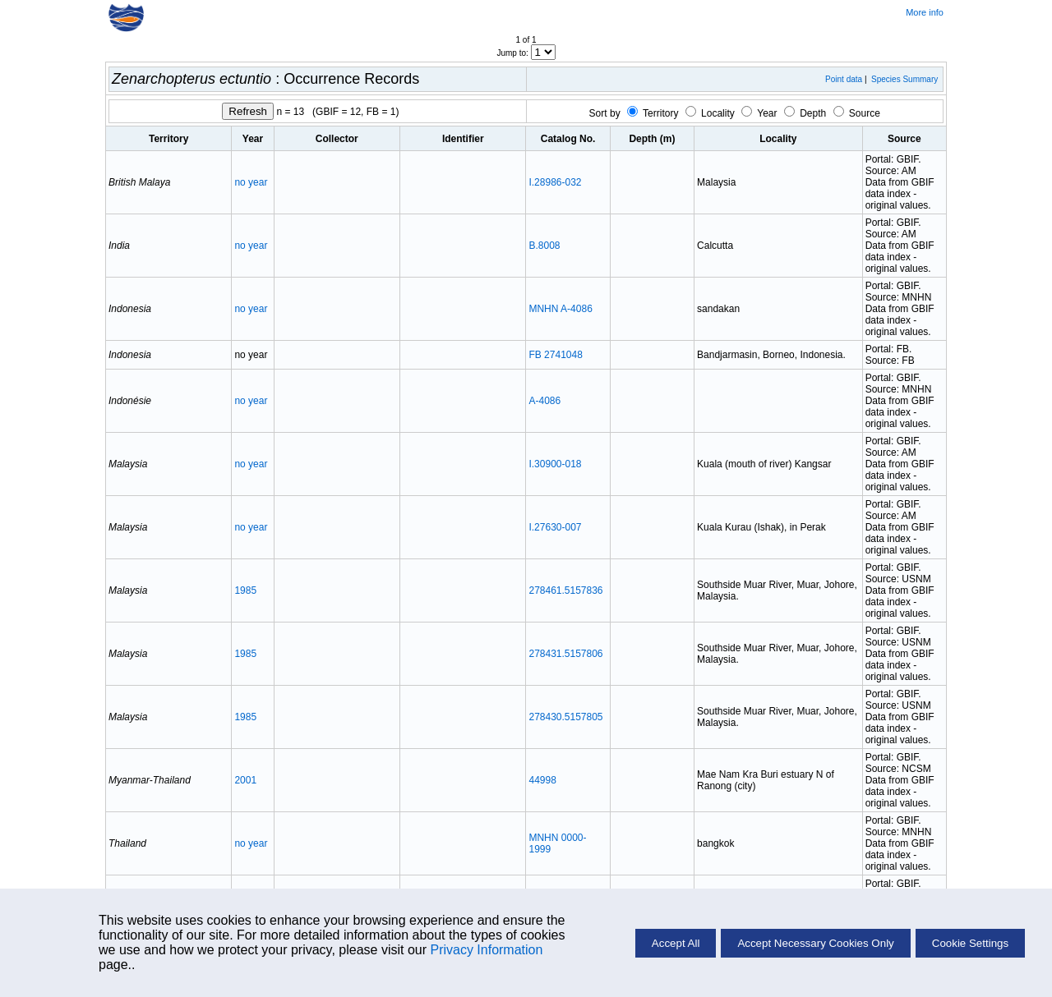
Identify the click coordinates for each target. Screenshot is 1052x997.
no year (250, 182)
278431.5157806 (565, 653)
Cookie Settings (970, 943)
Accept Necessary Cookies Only (815, 943)
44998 (542, 780)
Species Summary (904, 79)
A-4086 (544, 401)
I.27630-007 (554, 527)
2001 (245, 780)
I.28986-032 (554, 182)
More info (925, 12)
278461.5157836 (565, 590)
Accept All (676, 943)
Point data (843, 79)
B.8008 (544, 245)
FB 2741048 (555, 355)
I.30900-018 (554, 464)
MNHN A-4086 (560, 309)
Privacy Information (486, 950)
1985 (245, 590)
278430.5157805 (565, 717)
